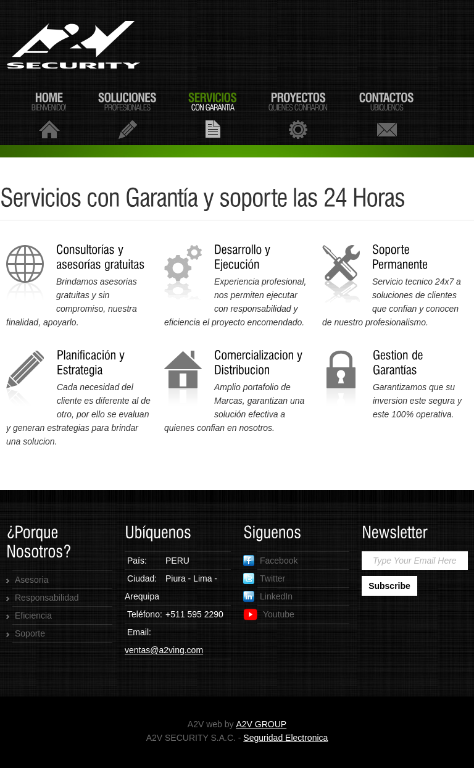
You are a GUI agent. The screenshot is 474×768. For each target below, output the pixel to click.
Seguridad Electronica (285, 738)
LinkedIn (268, 596)
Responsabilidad (47, 598)
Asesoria (31, 580)
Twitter (264, 578)
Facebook (270, 560)
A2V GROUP (261, 724)
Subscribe (389, 586)
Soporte (30, 633)
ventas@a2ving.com (164, 650)
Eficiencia (33, 615)
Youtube (268, 614)
